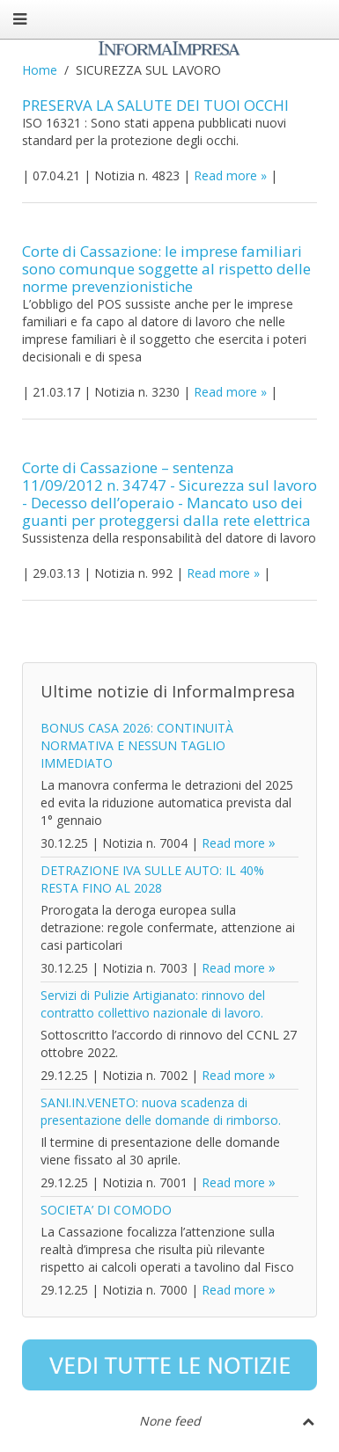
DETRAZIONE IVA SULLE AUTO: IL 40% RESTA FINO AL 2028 (152, 879)
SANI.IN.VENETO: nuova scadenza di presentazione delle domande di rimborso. (161, 1111)
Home (39, 70)
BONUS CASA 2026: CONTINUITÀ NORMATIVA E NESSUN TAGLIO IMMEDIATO (137, 745)
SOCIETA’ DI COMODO (106, 1209)
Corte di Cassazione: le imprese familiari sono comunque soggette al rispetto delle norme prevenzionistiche (166, 268)
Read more (225, 175)
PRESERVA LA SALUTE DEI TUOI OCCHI (155, 105)
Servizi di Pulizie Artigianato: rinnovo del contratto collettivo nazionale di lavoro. (153, 1004)
